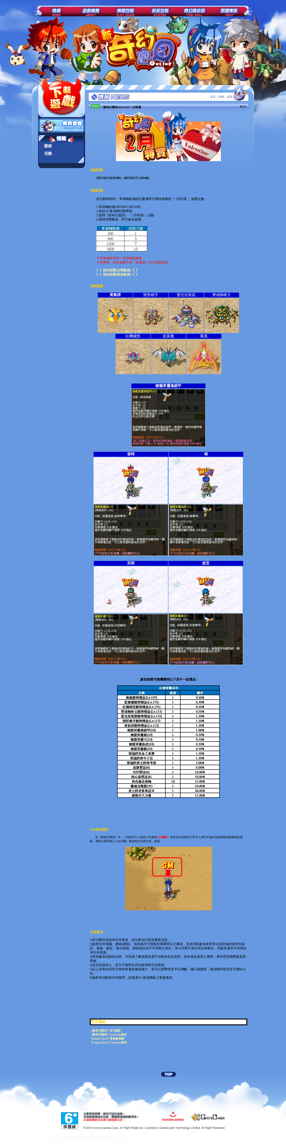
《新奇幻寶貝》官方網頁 (105, 1030)
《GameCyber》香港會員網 (107, 1038)
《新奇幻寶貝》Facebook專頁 (108, 1034)
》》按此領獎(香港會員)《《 (117, 274)
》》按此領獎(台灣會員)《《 (117, 270)
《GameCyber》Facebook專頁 (108, 1042)
